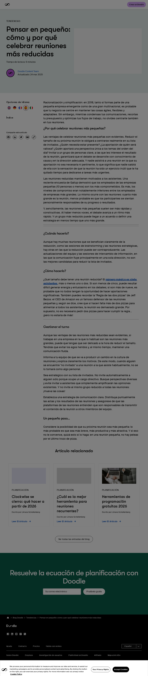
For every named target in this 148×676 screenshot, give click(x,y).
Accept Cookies (121, 671)
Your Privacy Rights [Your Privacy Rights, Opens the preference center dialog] (100, 671)
